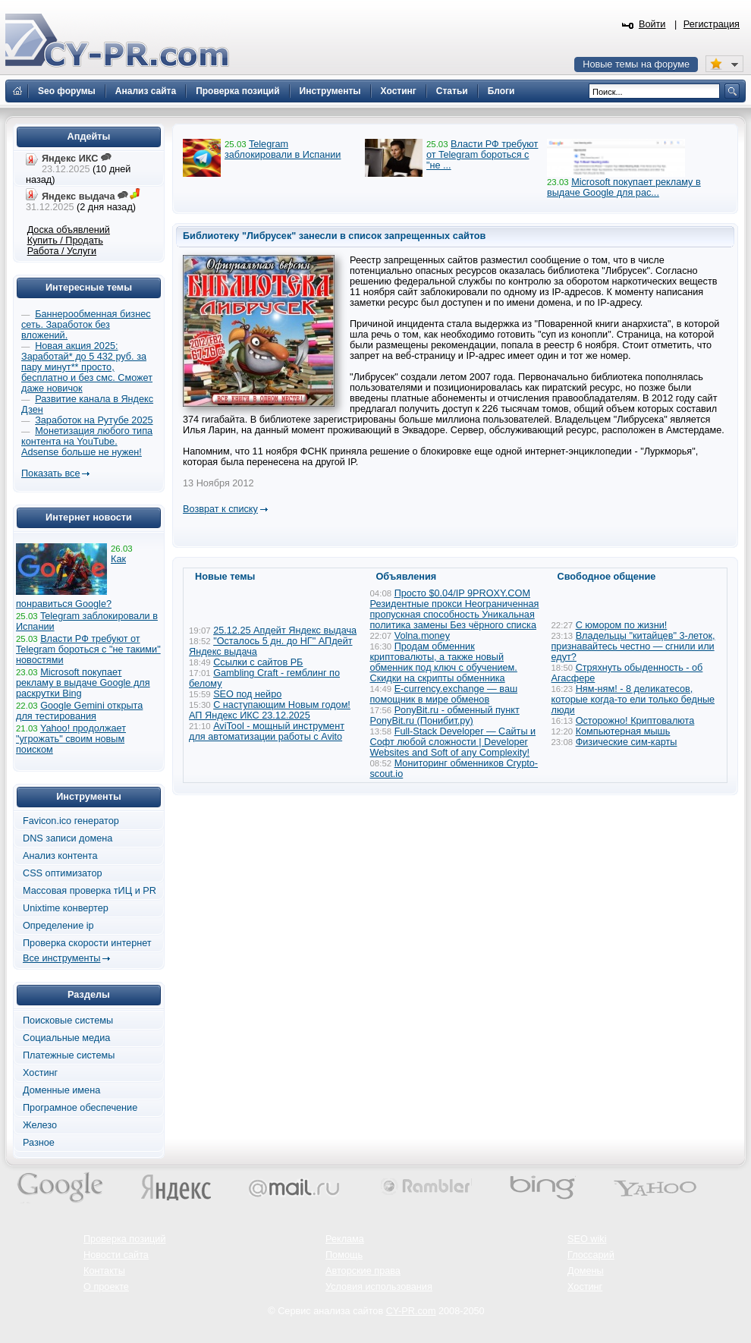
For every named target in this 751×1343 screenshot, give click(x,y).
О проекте (106, 1287)
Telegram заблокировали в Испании (283, 149)
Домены (585, 1271)
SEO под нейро (247, 694)
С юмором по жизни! (622, 625)
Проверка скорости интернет (87, 943)
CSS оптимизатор (62, 873)
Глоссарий (590, 1255)
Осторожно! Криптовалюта (635, 721)
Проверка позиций (124, 1239)
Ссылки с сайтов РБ (258, 662)
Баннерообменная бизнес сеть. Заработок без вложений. (86, 325)
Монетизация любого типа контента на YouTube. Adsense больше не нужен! (86, 442)
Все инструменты (61, 958)
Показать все (50, 473)
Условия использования (378, 1287)
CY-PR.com (411, 1311)
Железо (40, 1125)
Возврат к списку (220, 509)
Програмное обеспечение (80, 1107)
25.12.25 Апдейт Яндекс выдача (285, 630)
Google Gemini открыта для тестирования (79, 711)
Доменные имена (61, 1090)
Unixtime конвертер (65, 908)
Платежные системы (69, 1055)
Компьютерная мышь (623, 731)
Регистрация (711, 24)
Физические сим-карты (626, 742)
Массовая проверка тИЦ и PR (89, 890)
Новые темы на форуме (636, 64)
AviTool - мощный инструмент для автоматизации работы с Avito (266, 731)
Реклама (344, 1239)
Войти (652, 24)
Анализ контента (60, 856)
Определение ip (58, 925)
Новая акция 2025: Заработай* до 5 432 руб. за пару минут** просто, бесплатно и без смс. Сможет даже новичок (86, 367)
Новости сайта (116, 1255)
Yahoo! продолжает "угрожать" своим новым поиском (71, 739)
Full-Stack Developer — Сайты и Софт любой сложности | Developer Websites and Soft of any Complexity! (453, 742)
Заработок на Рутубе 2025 (93, 420)
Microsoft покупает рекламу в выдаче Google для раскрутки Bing (83, 683)
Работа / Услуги (61, 251)
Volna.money (422, 636)
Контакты (104, 1271)
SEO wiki (586, 1239)
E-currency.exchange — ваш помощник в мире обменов (444, 694)
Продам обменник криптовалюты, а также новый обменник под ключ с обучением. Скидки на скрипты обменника (443, 662)
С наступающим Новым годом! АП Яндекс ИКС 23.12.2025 (269, 710)
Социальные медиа (66, 1038)
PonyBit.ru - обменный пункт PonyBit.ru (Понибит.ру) (445, 715)
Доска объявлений (68, 230)
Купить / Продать (65, 240)
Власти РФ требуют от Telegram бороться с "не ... (482, 155)
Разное (39, 1142)
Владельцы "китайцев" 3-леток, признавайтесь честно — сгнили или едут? (633, 646)
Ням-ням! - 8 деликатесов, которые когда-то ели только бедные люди (633, 700)
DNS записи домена (67, 838)
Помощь (344, 1255)
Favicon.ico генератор (71, 821)
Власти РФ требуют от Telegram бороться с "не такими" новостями (88, 649)
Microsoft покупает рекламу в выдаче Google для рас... (624, 187)
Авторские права (363, 1271)
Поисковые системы (68, 1020)
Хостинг (40, 1073)
